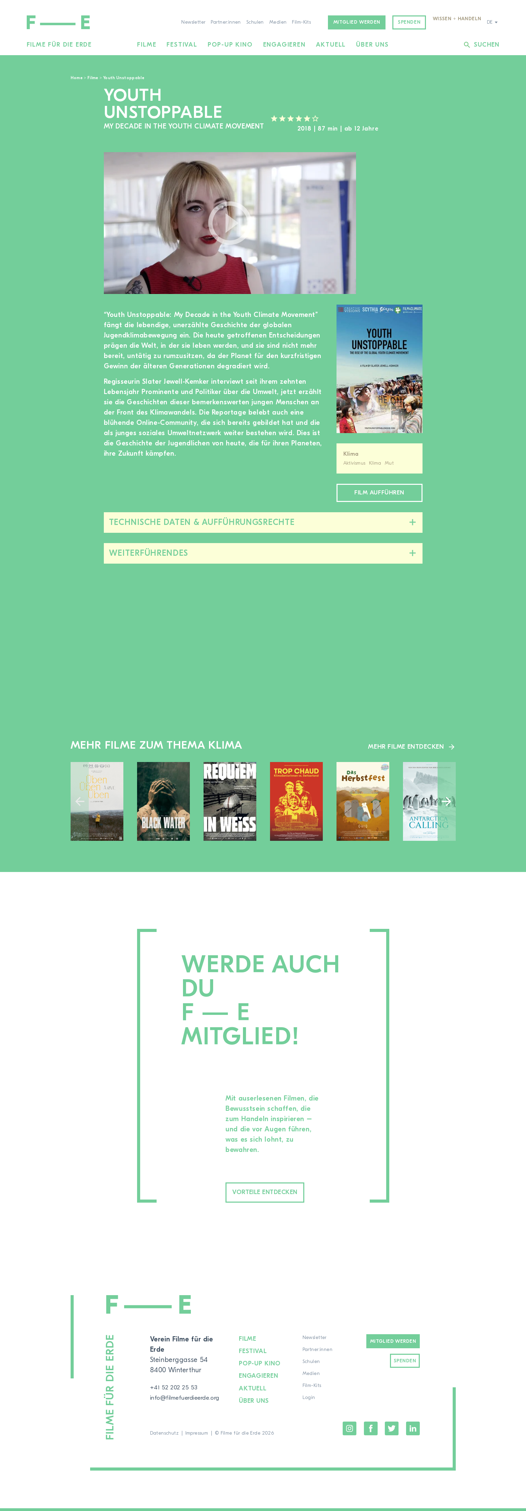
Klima (351, 454)
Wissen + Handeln (457, 19)
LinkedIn (413, 1431)
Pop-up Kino (230, 44)
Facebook (371, 1431)
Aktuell (331, 44)
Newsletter (193, 22)
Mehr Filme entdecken (403, 749)
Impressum (196, 1436)
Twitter (392, 1431)
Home (77, 77)
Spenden (409, 22)
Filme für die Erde (59, 44)
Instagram (349, 1431)
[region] (396, 223)
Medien (278, 22)
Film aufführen (379, 494)
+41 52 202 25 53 (177, 1382)
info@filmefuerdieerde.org (191, 1392)
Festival (182, 44)
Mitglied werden (356, 22)
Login (312, 1402)
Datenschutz (164, 1436)
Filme (146, 44)
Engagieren (284, 44)
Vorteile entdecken (280, 1196)
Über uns (372, 44)
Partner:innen (226, 22)
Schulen (255, 22)
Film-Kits (301, 22)
